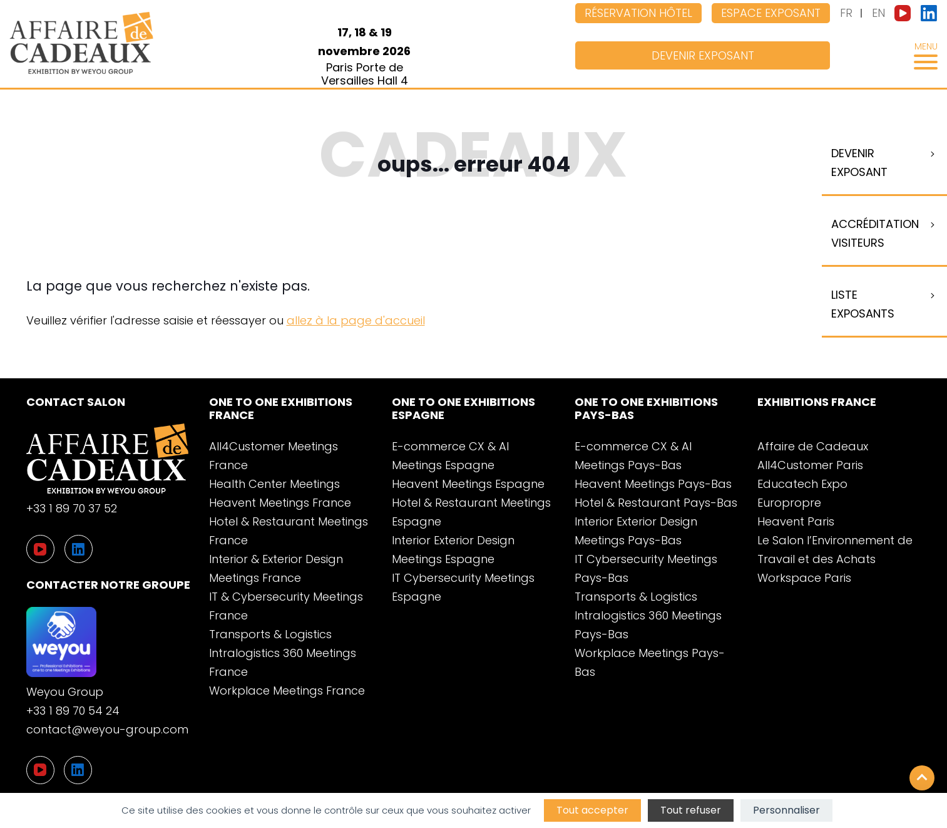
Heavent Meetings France (280, 502)
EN (878, 13)
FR (846, 13)
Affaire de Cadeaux (812, 446)
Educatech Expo (802, 484)
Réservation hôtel (638, 13)
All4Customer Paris (810, 465)
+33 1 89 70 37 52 (71, 508)
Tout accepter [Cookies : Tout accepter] (592, 810)
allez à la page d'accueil (356, 320)
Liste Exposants (862, 304)
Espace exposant (771, 13)
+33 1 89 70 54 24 (73, 710)
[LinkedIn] (78, 770)
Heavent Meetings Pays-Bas (653, 484)
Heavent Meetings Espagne (468, 484)
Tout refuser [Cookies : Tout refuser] (690, 810)
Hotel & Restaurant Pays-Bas (656, 502)
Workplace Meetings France (287, 690)
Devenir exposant (703, 55)
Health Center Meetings (274, 484)
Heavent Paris (795, 521)
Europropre (789, 502)
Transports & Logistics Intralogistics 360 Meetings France (282, 653)
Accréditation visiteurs (875, 233)
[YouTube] (40, 770)
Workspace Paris (804, 578)
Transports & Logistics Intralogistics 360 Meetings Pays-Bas (648, 615)
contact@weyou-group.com (107, 729)
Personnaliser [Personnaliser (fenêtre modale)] (786, 810)
